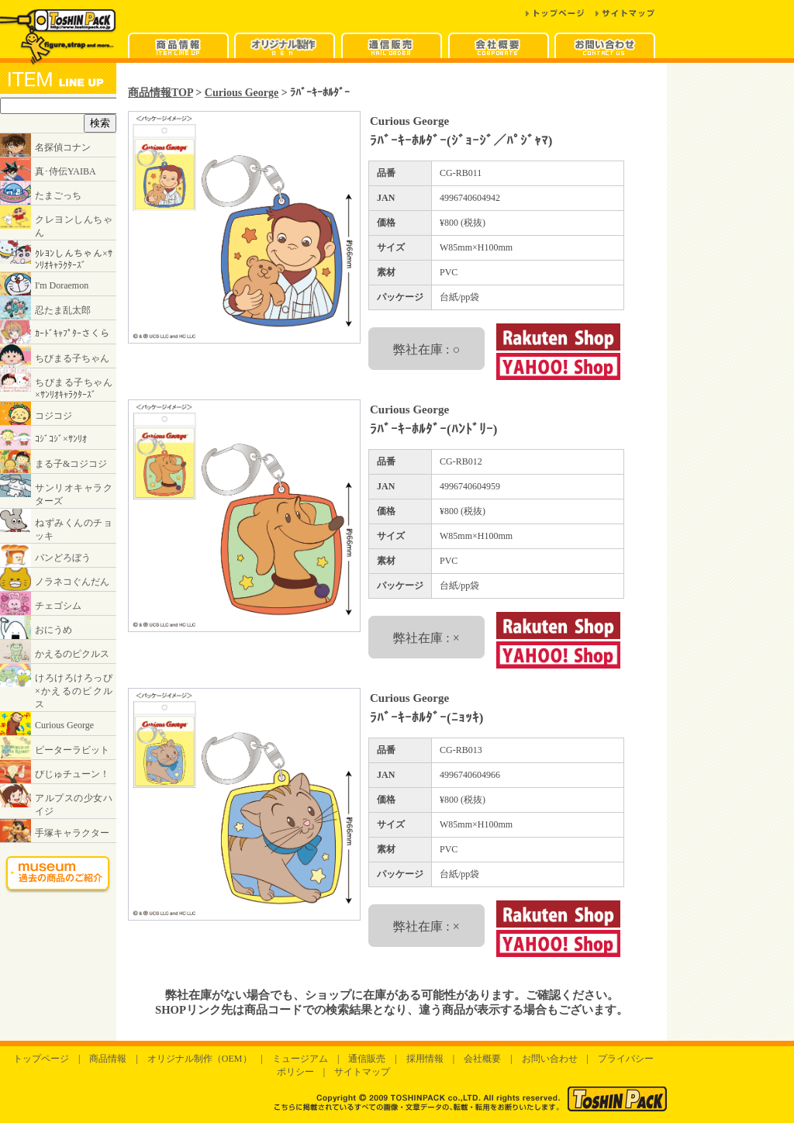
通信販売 (366, 1058)
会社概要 (482, 1058)
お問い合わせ (550, 1058)
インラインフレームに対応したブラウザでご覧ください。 (58, 490)
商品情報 (107, 1058)
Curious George (241, 92)
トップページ (41, 1058)
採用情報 (425, 1058)
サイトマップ (362, 1071)
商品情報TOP (160, 92)
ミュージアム (300, 1058)
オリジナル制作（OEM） (199, 1058)
